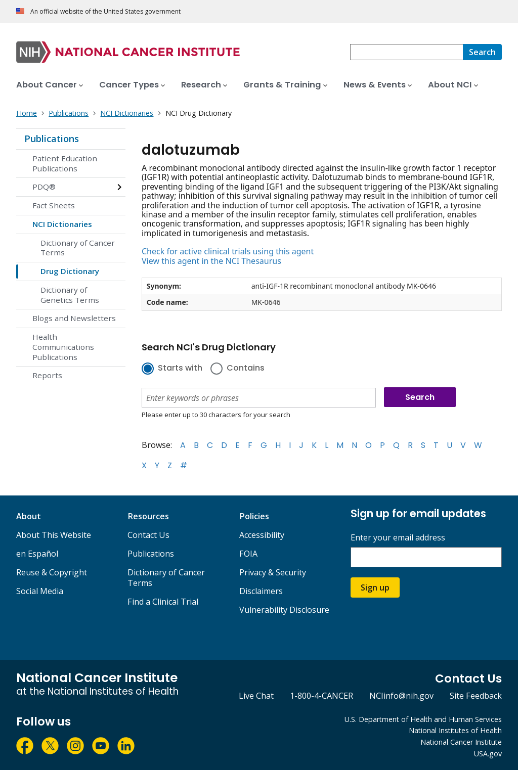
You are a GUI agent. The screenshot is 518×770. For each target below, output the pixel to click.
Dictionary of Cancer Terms (77, 248)
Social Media (39, 591)
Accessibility (261, 534)
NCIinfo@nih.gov (401, 695)
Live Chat (256, 695)
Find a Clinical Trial (162, 601)
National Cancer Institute (461, 742)
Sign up (375, 587)
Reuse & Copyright (51, 572)
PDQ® (44, 187)
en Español (37, 553)
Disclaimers (261, 591)
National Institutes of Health (455, 730)
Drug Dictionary (69, 271)
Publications (51, 138)
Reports (47, 375)
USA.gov (488, 753)
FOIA (248, 553)
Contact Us (148, 534)
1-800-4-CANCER (321, 695)
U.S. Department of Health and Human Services (423, 719)
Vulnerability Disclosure (284, 609)
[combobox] (406, 52)
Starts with (180, 369)
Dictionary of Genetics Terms (69, 295)
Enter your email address (398, 537)
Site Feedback (476, 695)
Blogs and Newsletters (74, 318)
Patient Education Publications (64, 163)
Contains (246, 369)
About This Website (53, 534)
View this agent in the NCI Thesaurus (211, 260)
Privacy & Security (272, 572)
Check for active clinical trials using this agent (228, 251)
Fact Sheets (53, 205)
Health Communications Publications (63, 347)
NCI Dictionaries (62, 224)
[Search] (482, 52)
